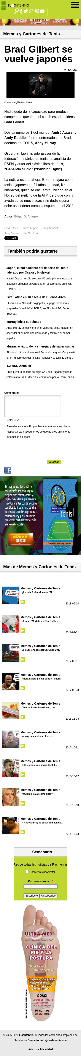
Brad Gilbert (11, 228)
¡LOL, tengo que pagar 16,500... (39, 765)
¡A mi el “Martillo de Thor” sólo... (40, 621)
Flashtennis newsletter (42, 872)
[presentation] (39, 448)
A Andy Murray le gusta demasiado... (42, 822)
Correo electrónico (40, 881)
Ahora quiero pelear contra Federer (41, 678)
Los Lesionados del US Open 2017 (41, 650)
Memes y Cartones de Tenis (40, 588)
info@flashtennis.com (53, 1040)
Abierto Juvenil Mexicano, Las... (40, 707)
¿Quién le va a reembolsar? (37, 793)
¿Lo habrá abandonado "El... (38, 592)
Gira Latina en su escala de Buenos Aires (36, 297)
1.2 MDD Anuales (18, 366)
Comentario (12, 392)
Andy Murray (11, 233)
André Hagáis (30, 228)
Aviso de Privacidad (40, 1049)
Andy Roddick (51, 228)
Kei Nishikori (30, 233)
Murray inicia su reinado (23, 321)
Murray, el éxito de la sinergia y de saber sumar (40, 346)
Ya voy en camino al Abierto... (38, 736)
